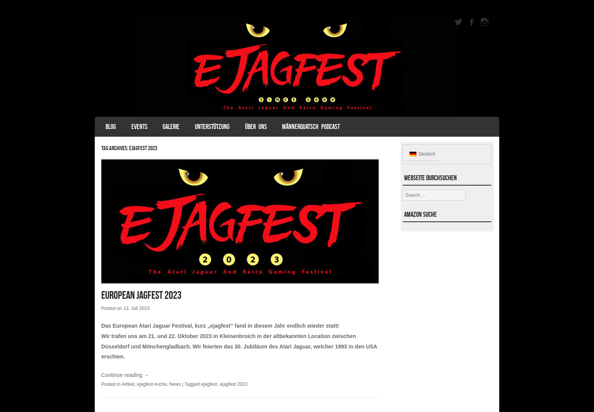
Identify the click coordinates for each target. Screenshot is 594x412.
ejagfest (209, 384)
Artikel (128, 384)
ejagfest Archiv (152, 384)
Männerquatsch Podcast (311, 127)
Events (139, 127)
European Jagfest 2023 (141, 295)
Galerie (171, 127)
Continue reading (125, 375)
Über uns (256, 127)
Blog (111, 127)
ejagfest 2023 (233, 384)
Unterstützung (212, 127)
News (175, 384)
